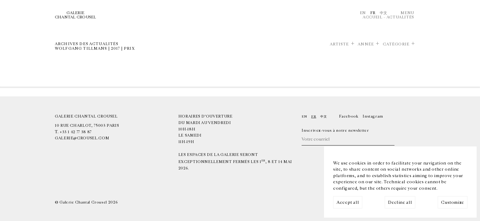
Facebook (348, 116)
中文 (383, 12)
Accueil (372, 17)
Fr (372, 12)
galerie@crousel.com (82, 138)
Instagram (373, 116)
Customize (452, 202)
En (363, 12)
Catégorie (396, 44)
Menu (407, 12)
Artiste (339, 44)
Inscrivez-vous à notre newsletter (335, 130)
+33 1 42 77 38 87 (76, 132)
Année (366, 44)
